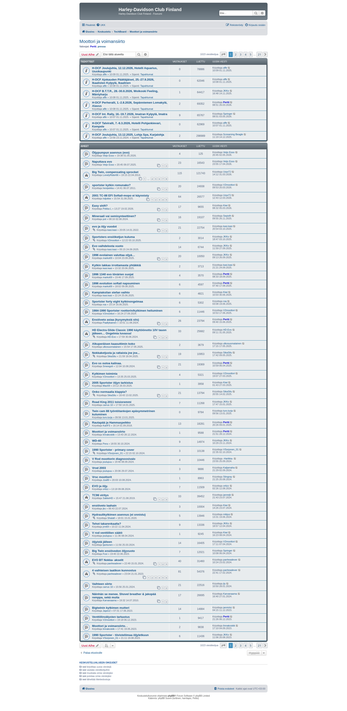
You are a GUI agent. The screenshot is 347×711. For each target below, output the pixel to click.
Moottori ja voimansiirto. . (109, 626)
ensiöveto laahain (104, 505)
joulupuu (107, 462)
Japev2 (106, 610)
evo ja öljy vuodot (104, 226)
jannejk (227, 494)
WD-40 (96, 440)
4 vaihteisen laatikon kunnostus (114, 570)
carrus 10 (108, 405)
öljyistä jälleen (102, 541)
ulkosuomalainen (112, 346)
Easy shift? (100, 205)
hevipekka (108, 188)
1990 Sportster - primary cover (113, 449)
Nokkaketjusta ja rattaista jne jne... (116, 353)
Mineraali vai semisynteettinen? (114, 216)
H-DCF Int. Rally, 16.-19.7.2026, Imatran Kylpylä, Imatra (129, 114)
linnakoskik (109, 434)
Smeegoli (108, 366)
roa (104, 304)
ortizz (105, 489)
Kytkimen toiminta (104, 373)
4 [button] (245, 54)
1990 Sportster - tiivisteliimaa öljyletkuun (120, 635)
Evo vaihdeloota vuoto (107, 246)
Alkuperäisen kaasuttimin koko (113, 343)
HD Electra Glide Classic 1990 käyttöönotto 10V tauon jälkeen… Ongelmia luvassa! (129, 331)
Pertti (93, 46)
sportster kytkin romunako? (111, 185)
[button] (223, 54)
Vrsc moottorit (102, 477)
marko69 (107, 258)
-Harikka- (228, 458)
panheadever (114, 563)
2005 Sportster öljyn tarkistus (112, 382)
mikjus (226, 514)
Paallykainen (109, 322)
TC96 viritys (100, 495)
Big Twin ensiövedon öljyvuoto (113, 551)
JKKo (226, 90)
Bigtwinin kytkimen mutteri (110, 607)
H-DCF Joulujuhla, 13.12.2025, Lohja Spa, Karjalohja (128, 134)
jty (224, 583)
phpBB (171, 696)
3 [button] (240, 54)
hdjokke (107, 198)
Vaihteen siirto (102, 584)
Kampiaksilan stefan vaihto (111, 292)
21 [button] (259, 54)
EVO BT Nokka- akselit (107, 560)
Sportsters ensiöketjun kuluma (113, 237)
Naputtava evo (102, 161)
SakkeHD (108, 498)
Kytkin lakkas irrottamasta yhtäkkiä (116, 265)
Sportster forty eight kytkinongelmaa (117, 301)
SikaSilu (111, 356)
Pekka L (107, 208)
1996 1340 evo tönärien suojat (112, 274)
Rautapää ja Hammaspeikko (111, 422)
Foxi (105, 554)
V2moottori (229, 184)
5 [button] (250, 54)
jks (104, 508)
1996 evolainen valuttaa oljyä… (113, 255)
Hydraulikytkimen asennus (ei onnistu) (119, 514)
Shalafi (111, 518)
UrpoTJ (227, 171)
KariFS (106, 425)
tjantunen (108, 544)
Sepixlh (227, 215)
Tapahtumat (146, 74)
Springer (227, 113)
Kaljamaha (229, 467)
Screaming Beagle (233, 134)
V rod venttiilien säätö (107, 532)
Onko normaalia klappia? (109, 391)
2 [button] (235, 54)
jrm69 (106, 526)
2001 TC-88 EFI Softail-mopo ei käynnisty (120, 195)
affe (105, 74)
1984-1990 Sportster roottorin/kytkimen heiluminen (127, 310)
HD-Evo (111, 336)
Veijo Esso (108, 155)
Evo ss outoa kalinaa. (107, 363)
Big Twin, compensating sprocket (115, 172)
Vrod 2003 (99, 468)
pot (104, 219)
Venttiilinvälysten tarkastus (111, 617)
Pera (105, 443)
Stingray (227, 476)
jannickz (227, 607)
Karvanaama (109, 600)
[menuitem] (100, 25)
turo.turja (107, 417)
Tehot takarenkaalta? (106, 523)
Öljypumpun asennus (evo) (110, 152)
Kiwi (225, 205)
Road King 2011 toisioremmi (111, 402)
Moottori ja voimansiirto (102, 41)
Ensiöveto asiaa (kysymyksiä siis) (115, 319)
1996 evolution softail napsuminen (116, 283)
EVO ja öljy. (100, 486)
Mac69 (106, 385)
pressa (102, 46)
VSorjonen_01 (115, 453)
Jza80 (106, 480)
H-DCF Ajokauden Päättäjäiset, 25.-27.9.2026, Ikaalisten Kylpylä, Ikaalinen (123, 81)
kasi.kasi (112, 230)
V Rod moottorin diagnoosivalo (113, 459)
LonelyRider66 (110, 175)
